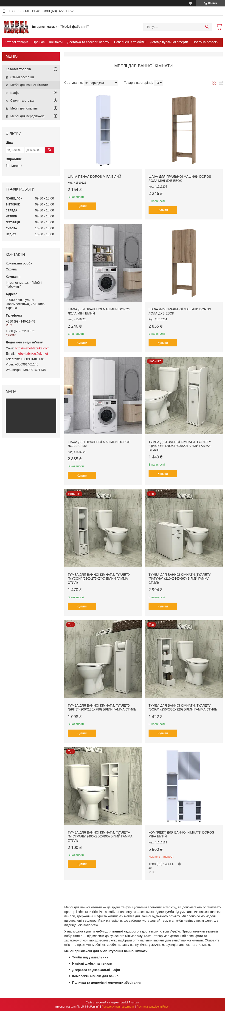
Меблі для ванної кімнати (29, 85)
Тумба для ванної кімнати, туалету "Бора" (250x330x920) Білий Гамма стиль (183, 707)
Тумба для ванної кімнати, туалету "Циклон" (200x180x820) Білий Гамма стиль (180, 446)
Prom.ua (134, 1002)
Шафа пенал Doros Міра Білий (94, 176)
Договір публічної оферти (169, 42)
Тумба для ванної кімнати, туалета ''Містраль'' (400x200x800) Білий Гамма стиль (100, 836)
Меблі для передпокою (27, 116)
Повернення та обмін (130, 42)
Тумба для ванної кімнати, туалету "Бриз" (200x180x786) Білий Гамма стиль (102, 707)
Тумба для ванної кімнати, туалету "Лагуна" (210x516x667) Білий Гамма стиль (180, 578)
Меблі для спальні (24, 108)
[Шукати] (207, 27)
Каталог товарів (16, 42)
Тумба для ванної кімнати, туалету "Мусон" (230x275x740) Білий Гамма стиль (99, 578)
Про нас (39, 42)
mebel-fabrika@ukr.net (32, 353)
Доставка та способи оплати (88, 42)
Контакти (55, 42)
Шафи (15, 93)
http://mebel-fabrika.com (32, 348)
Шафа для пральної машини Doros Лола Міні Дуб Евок (180, 179)
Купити (82, 206)
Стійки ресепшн (22, 77)
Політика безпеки (205, 42)
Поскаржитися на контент (117, 1006)
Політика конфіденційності (154, 1006)
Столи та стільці (22, 100)
